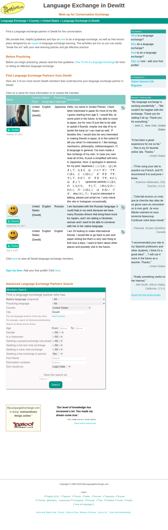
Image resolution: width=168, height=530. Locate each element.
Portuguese (77, 500)
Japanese (108, 496)
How (133, 52)
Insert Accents (58, 316)
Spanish (66, 496)
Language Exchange (13, 20)
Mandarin (52, 500)
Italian (86, 496)
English (48, 496)
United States (50, 20)
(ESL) (56, 496)
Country (34, 20)
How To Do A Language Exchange (95, 62)
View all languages (84, 504)
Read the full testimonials (146, 295)
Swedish (109, 500)
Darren (13, 221)
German (96, 496)
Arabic (128, 500)
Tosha (12, 245)
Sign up (135, 61)
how (62, 39)
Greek (119, 500)
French (76, 496)
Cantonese (64, 500)
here (15, 258)
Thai (99, 500)
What (134, 35)
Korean (120, 496)
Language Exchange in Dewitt (80, 20)
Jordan (13, 129)
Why (133, 44)
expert (35, 43)
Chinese (40, 500)
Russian (90, 500)
